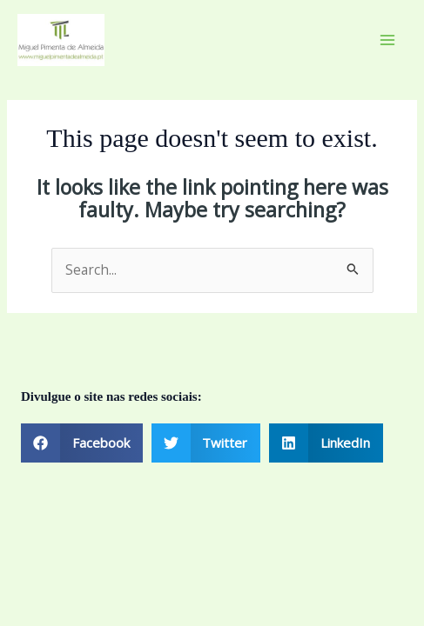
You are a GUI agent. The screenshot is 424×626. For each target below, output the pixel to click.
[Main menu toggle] (388, 39)
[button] (82, 443)
